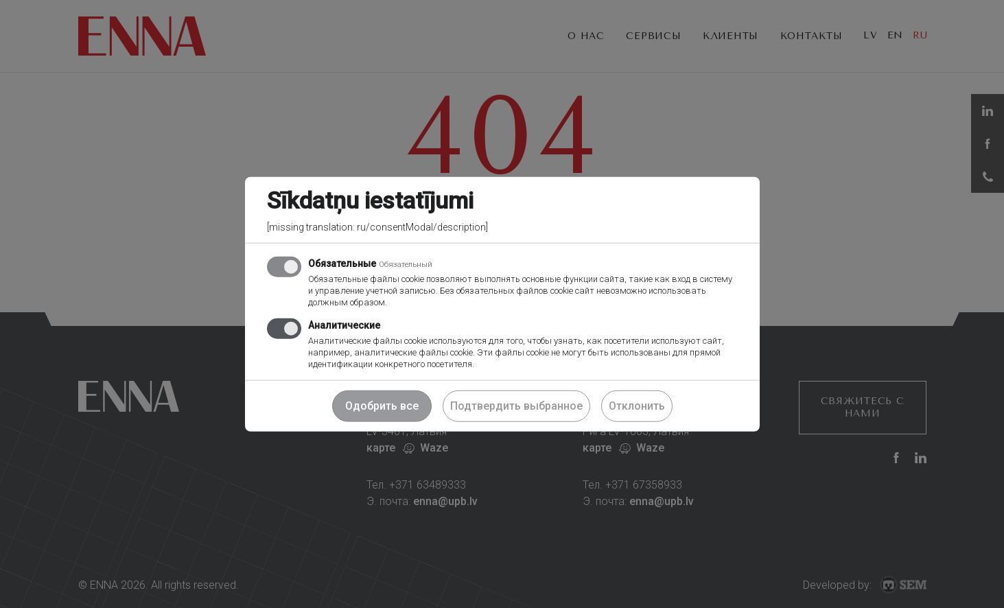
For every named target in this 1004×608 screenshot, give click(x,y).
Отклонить (637, 405)
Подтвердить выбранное (516, 405)
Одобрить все (382, 405)
